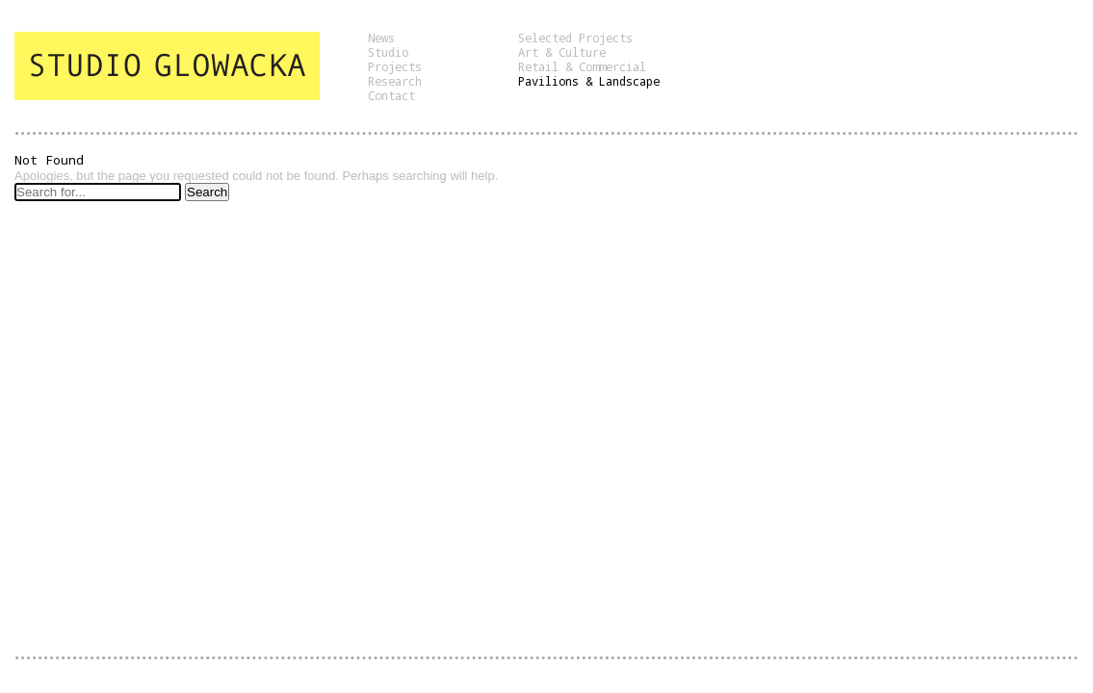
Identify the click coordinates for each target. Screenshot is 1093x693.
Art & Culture (562, 52)
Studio (388, 52)
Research (395, 81)
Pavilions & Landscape (589, 81)
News (381, 37)
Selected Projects (575, 37)
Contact (391, 95)
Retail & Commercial (582, 66)
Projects (395, 66)
